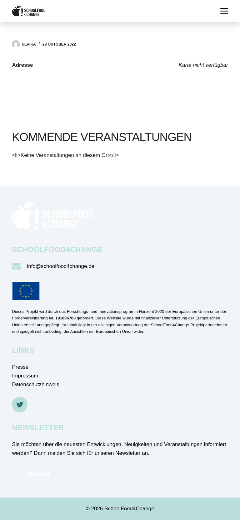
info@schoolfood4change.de (60, 266)
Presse (20, 367)
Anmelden (39, 473)
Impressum (25, 376)
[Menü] (224, 11)
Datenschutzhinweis (35, 384)
